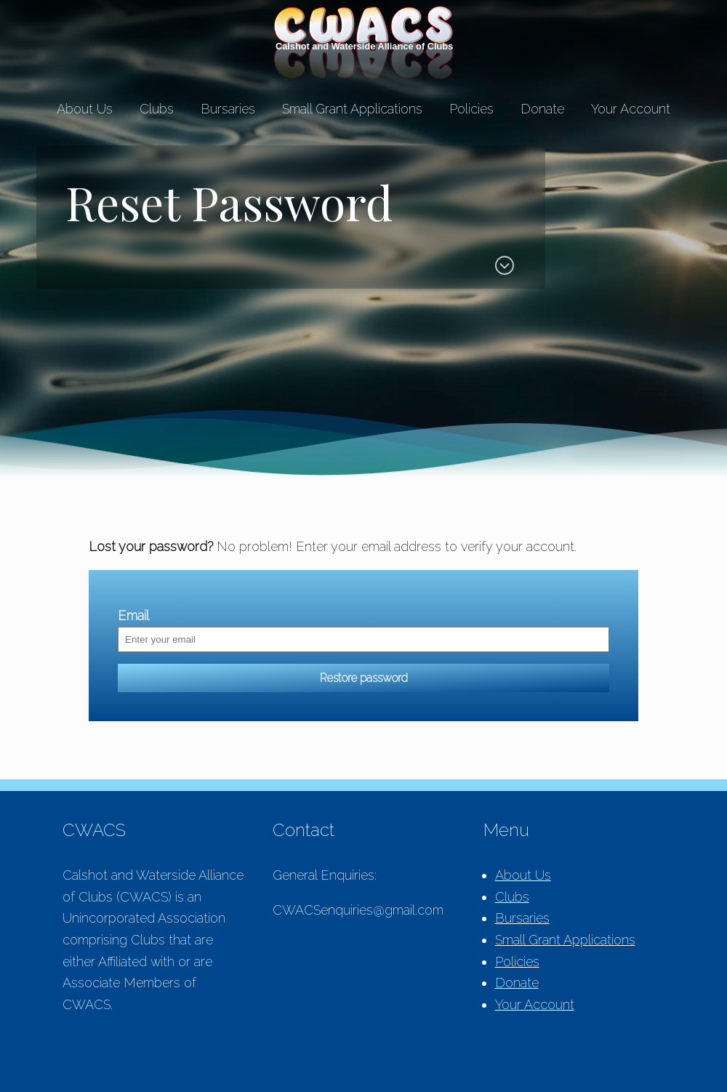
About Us (85, 108)
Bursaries (228, 108)
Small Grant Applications (352, 108)
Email (133, 615)
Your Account (630, 108)
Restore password (364, 678)
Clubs (157, 108)
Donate (542, 108)
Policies (471, 108)
